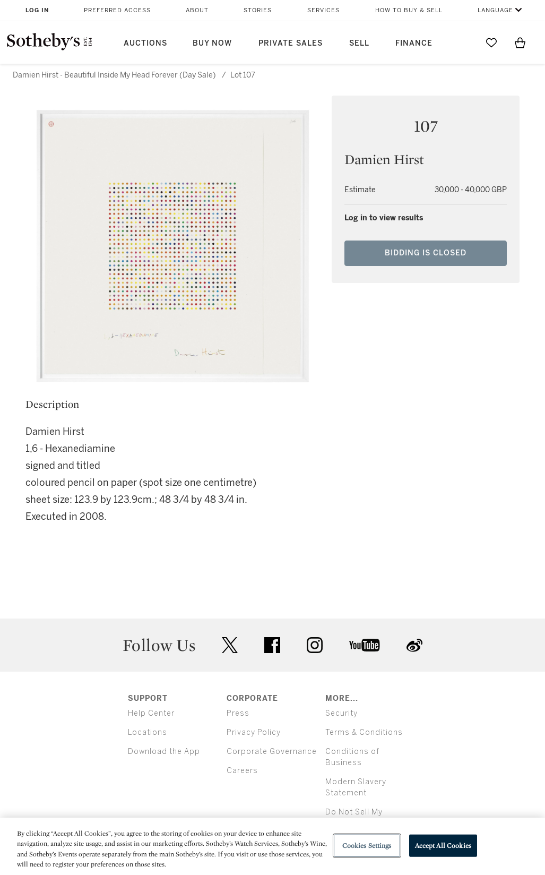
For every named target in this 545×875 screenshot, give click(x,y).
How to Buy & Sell (409, 10)
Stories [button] (258, 10)
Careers (242, 770)
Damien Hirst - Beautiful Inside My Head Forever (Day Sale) (114, 75)
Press (238, 713)
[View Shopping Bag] (520, 42)
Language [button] (495, 10)
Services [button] (323, 10)
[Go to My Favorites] (491, 42)
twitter (230, 645)
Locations (147, 732)
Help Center (151, 713)
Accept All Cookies (443, 845)
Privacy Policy (254, 732)
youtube (364, 645)
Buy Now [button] (212, 43)
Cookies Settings (367, 845)
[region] (272, 846)
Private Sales (290, 43)
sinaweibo (414, 645)
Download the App (164, 751)
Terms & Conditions (364, 732)
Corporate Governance (272, 751)
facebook (272, 645)
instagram (315, 645)
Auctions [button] (145, 43)
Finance (413, 43)
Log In (37, 10)
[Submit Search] (462, 42)
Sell (359, 43)
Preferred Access (117, 10)
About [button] (197, 10)
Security (341, 713)
